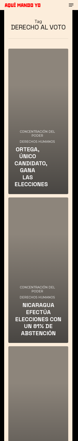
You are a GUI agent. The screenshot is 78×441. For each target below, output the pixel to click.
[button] (71, 5)
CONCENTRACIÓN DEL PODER (37, 134)
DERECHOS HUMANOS (37, 142)
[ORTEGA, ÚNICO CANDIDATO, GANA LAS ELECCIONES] (38, 121)
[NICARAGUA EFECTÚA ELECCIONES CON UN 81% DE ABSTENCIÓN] (38, 270)
